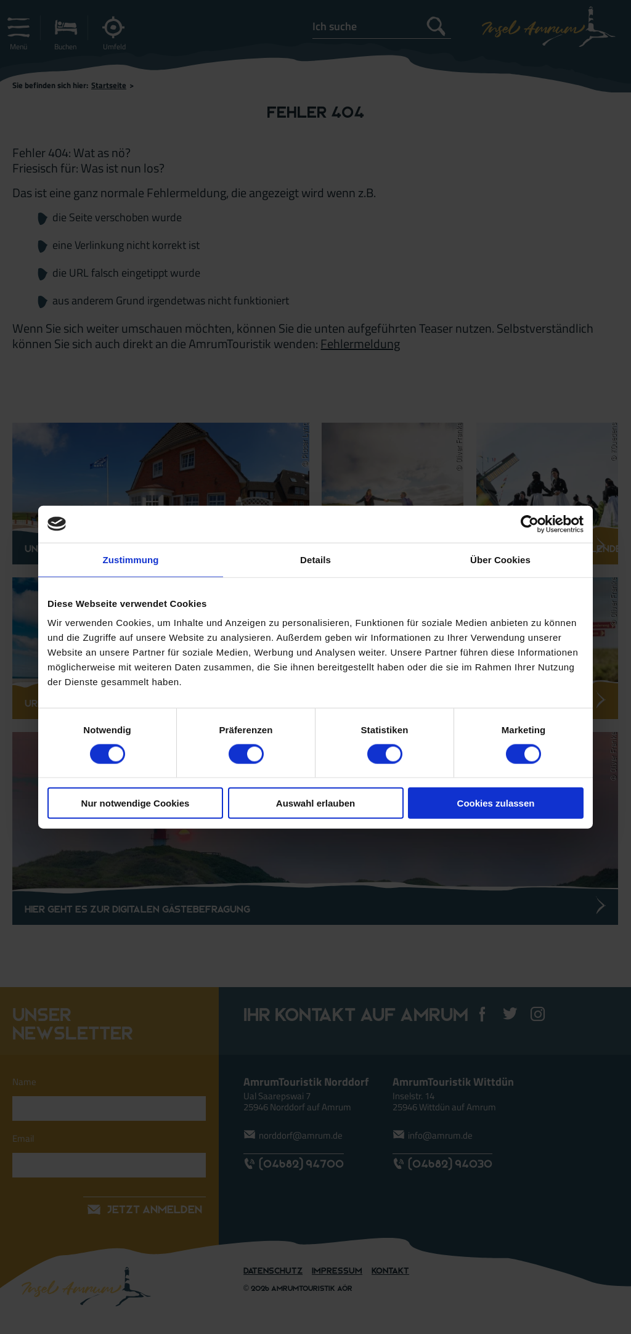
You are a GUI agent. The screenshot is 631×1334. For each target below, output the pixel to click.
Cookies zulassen (496, 803)
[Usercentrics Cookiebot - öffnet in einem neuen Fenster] (530, 523)
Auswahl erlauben (315, 803)
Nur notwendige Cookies (135, 803)
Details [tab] (315, 559)
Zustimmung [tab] (131, 559)
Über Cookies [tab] (500, 559)
